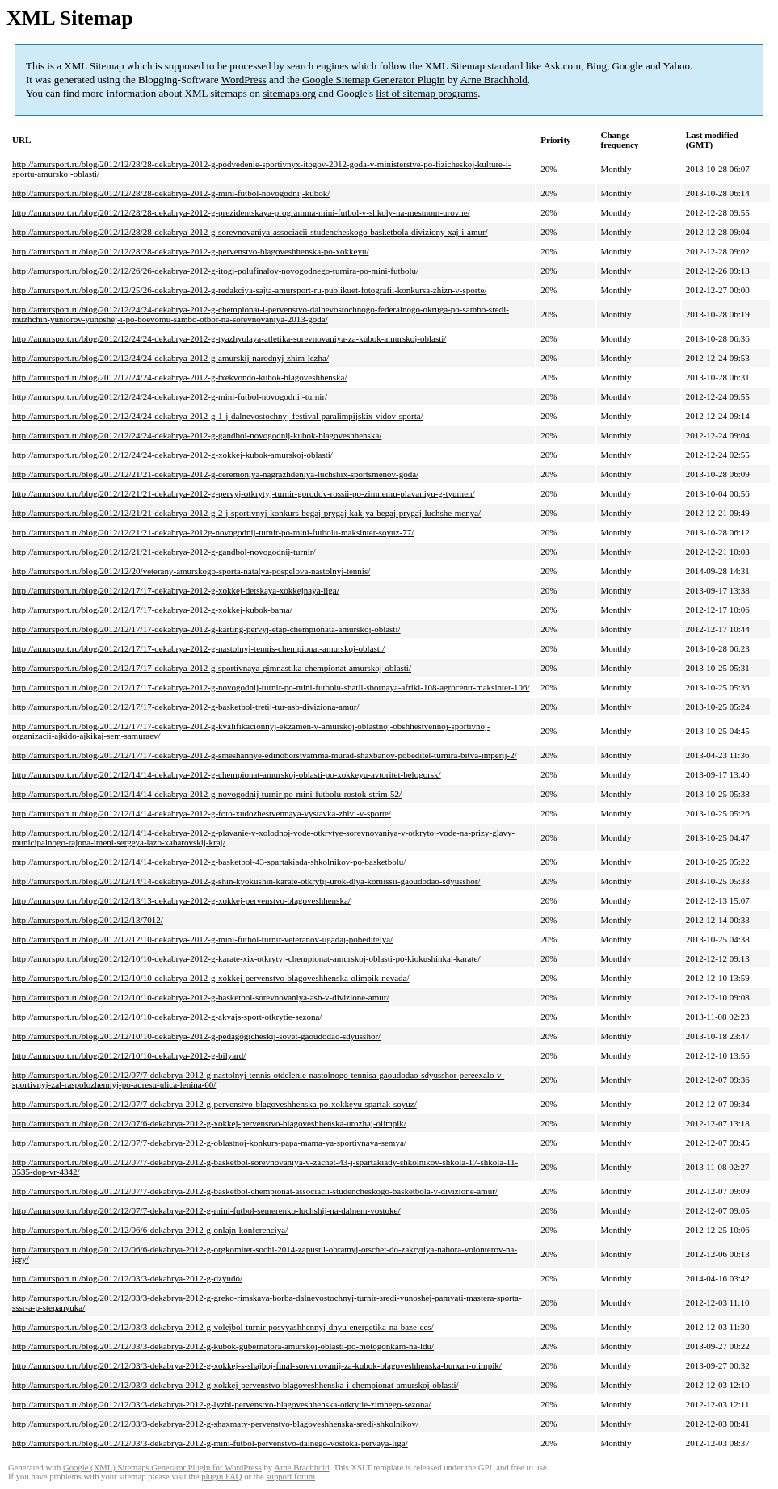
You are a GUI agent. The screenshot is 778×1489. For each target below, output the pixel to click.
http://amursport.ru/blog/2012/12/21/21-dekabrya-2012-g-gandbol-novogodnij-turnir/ (163, 551)
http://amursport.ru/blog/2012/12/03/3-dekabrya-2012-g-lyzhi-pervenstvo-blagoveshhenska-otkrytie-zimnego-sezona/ (221, 1404)
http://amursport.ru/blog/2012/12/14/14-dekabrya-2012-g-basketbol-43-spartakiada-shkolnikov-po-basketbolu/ (209, 861)
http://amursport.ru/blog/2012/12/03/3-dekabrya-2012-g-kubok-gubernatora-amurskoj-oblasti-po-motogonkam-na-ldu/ (223, 1346)
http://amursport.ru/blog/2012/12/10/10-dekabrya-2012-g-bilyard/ (129, 1055)
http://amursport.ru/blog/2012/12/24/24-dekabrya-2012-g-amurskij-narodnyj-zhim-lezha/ (170, 358)
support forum (290, 1476)
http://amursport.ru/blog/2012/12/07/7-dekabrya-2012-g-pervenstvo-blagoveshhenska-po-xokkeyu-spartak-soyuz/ (214, 1104)
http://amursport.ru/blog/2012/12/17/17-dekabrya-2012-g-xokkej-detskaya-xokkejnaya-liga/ (175, 590)
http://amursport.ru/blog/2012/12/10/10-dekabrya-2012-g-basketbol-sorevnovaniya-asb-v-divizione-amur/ (200, 997)
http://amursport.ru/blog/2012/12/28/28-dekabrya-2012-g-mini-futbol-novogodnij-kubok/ (171, 193)
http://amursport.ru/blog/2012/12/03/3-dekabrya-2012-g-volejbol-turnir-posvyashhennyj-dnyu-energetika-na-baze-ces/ (223, 1327)
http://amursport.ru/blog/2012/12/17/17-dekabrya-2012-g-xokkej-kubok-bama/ (152, 609)
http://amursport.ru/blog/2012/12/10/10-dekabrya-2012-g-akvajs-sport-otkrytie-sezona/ (167, 1016)
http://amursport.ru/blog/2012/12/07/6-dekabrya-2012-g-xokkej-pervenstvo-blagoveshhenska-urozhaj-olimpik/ (209, 1123)
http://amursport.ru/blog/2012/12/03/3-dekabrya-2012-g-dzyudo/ (127, 1278)
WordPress (244, 79)
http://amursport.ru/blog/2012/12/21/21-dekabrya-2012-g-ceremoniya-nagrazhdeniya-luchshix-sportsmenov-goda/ (215, 474)
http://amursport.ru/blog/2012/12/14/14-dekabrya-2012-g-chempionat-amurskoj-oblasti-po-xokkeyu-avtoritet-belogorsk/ (226, 774)
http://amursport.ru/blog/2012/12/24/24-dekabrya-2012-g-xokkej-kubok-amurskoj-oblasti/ (172, 454)
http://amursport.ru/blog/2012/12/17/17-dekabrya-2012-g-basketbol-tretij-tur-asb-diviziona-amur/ (186, 706)
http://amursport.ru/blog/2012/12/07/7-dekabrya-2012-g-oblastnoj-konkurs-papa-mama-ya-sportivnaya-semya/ (209, 1142)
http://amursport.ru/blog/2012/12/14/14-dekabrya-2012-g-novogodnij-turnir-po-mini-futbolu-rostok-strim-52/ (207, 794)
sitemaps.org (289, 93)
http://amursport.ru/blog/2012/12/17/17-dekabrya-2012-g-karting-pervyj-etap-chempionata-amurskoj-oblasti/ (206, 629)
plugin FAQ (221, 1476)
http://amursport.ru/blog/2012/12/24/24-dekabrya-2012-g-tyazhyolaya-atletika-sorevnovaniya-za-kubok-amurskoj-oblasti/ (229, 338)
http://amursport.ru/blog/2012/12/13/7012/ (87, 920)
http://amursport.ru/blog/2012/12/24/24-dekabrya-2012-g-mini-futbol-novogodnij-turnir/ (169, 396)
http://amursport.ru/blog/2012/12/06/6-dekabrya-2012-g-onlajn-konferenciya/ (150, 1230)
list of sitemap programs (426, 93)
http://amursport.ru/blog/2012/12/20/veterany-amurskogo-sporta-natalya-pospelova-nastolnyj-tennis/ (191, 571)
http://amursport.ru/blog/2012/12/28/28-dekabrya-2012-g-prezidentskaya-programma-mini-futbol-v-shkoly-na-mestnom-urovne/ (241, 212)
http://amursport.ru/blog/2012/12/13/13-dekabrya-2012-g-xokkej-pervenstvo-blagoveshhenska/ (181, 900)
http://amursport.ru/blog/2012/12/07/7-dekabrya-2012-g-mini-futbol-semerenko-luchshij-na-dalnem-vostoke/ (206, 1210)
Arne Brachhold (493, 79)
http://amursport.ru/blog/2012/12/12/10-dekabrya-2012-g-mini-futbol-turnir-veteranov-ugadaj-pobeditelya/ (202, 939)
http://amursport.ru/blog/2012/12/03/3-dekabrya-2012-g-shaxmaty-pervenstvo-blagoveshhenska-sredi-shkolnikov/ (215, 1423)
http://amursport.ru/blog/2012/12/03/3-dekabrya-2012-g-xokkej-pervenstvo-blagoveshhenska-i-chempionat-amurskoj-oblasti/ (235, 1385)
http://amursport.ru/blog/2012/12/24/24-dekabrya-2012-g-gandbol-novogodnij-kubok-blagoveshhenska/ (196, 435)
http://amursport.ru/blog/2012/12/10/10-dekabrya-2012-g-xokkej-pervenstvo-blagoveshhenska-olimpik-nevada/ (211, 978)
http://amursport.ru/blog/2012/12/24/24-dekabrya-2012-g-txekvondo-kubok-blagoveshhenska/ (179, 377)
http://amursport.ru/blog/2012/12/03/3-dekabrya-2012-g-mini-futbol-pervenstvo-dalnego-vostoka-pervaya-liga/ (210, 1443)
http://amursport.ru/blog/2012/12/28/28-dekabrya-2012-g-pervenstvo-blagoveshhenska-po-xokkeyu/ (190, 251)
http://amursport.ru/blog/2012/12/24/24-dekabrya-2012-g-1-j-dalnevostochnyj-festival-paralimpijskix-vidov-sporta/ (217, 416)
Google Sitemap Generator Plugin (373, 79)
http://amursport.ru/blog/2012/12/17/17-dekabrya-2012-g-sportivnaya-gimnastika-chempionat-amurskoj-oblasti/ (211, 668)
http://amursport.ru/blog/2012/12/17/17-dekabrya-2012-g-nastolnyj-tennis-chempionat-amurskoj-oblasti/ (198, 648)
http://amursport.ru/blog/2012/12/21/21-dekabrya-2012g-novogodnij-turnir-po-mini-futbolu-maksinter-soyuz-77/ (213, 532)
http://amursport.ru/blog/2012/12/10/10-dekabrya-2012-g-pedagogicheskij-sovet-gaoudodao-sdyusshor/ (196, 1036)
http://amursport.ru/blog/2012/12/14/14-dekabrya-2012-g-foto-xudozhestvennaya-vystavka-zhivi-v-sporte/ (201, 813)
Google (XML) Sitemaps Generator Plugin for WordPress (162, 1467)
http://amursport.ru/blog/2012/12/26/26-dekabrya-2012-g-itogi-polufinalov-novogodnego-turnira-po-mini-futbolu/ (215, 270)
